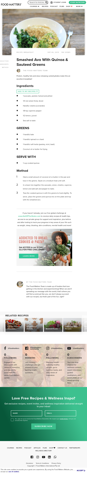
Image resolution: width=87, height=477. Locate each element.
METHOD (5, 67)
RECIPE (20, 52)
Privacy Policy (56, 463)
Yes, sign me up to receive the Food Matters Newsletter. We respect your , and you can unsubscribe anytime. (45, 419)
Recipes (45, 6)
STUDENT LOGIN (58, 2)
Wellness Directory (43, 451)
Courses (33, 6)
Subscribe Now (43, 426)
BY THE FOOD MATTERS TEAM (39, 282)
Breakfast (29, 52)
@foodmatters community (35, 348)
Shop (69, 6)
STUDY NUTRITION (77, 2)
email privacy (64, 419)
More (78, 6)
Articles (37, 448)
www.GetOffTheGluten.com (29, 216)
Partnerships (74, 448)
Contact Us (62, 448)
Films (62, 6)
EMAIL (49, 413)
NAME (15, 413)
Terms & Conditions (42, 463)
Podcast (54, 6)
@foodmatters (13, 348)
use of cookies (13, 472)
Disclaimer (29, 463)
